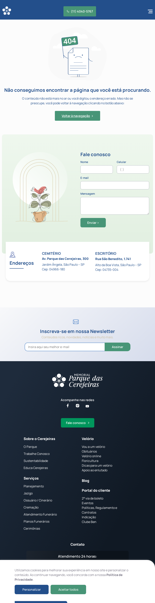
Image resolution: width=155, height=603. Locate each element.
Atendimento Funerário (40, 514)
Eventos (87, 503)
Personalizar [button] (31, 589)
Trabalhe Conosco (37, 454)
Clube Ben (89, 522)
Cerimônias (32, 528)
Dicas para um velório (97, 465)
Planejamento (34, 486)
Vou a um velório (93, 447)
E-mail (114, 182)
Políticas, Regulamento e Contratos (99, 510)
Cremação (31, 507)
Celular (133, 167)
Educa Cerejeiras (36, 468)
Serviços (31, 478)
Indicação (89, 517)
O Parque (30, 447)
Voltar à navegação (77, 116)
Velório (88, 438)
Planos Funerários (36, 521)
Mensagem (114, 203)
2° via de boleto (92, 498)
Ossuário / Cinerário (38, 500)
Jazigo (28, 493)
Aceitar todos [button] (68, 589)
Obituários (89, 451)
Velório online (91, 456)
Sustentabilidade (36, 461)
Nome (96, 167)
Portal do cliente (96, 490)
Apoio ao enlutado (94, 470)
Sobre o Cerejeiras (39, 438)
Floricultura (90, 461)
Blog (85, 480)
